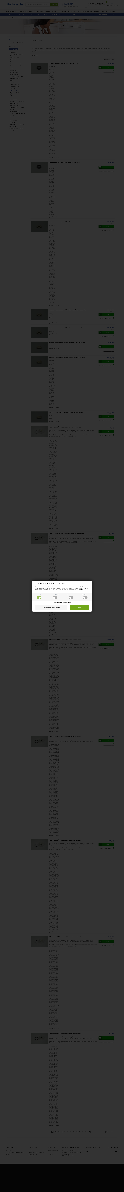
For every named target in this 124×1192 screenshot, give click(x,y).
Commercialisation (55, 596)
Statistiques (85, 596)
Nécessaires (38, 596)
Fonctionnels (71, 596)
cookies (80, 589)
